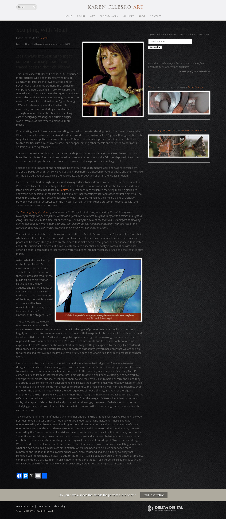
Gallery (128, 16)
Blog (141, 16)
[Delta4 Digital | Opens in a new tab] (165, 508)
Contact (156, 16)
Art (92, 16)
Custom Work (109, 16)
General (44, 37)
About (81, 16)
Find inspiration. (153, 495)
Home (68, 16)
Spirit (152, 87)
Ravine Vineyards (197, 87)
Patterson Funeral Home (193, 130)
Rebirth (63, 189)
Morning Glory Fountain (35, 212)
